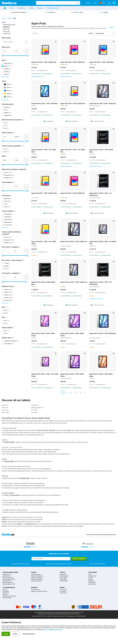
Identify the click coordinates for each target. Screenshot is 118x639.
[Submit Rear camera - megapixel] (26, 251)
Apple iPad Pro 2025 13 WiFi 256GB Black (43, 283)
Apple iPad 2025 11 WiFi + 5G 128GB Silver (43, 151)
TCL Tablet (34, 410)
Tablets (31, 8)
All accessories (92, 584)
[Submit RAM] (26, 160)
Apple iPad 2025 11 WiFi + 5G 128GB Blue (72, 151)
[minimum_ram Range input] (6, 160)
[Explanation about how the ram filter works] (6, 156)
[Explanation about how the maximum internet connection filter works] (23, 120)
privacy (47, 629)
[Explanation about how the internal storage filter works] (14, 132)
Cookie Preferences (70, 616)
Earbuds (90, 579)
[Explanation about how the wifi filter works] (6, 317)
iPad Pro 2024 (9, 442)
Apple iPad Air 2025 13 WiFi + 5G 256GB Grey (102, 243)
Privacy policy (63, 593)
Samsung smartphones (37, 576)
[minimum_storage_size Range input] (6, 137)
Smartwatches (92, 582)
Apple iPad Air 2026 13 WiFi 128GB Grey (102, 103)
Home (3, 18)
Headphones (91, 581)
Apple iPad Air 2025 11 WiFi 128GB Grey (73, 282)
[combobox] (58, 3)
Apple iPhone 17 (7, 574)
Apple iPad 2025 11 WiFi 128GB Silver (43, 62)
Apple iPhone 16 (7, 576)
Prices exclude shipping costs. (75, 612)
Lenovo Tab (6, 31)
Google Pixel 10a (7, 581)
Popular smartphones (10, 572)
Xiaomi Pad (6, 29)
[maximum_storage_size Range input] (18, 137)
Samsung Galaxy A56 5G (9, 579)
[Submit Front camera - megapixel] (26, 277)
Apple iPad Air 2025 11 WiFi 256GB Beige (101, 375)
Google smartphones (36, 581)
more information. (75, 614)
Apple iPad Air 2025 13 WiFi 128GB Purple (43, 335)
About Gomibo (63, 589)
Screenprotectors (92, 576)
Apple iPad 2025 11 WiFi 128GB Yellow (44, 193)
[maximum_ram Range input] (18, 160)
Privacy (44, 616)
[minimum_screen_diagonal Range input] (6, 186)
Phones (33, 572)
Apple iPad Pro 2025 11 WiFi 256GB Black (101, 151)
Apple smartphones (36, 574)
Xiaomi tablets (63, 577)
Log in (94, 3)
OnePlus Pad (6, 33)
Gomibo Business (35, 589)
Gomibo (62, 587)
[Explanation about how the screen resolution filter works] (15, 211)
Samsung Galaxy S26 (8, 577)
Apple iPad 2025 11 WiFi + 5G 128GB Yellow (43, 243)
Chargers (90, 577)
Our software (63, 591)
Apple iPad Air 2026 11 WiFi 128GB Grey (73, 241)
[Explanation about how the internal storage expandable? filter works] (23, 146)
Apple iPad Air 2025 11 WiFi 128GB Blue (44, 103)
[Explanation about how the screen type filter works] (11, 195)
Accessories (21, 8)
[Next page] (85, 392)
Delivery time (6, 593)
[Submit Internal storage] (26, 137)
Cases (89, 574)
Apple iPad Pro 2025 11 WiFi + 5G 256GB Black (100, 283)
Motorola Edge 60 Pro (8, 582)
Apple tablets (63, 574)
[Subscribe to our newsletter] (51, 558)
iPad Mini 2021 (25, 478)
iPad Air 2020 (9, 461)
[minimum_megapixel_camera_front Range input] (6, 277)
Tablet (9, 18)
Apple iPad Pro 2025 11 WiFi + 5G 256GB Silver (100, 194)
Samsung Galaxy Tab (9, 24)
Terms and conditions (58, 616)
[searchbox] (56, 3)
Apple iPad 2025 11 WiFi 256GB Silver (72, 103)
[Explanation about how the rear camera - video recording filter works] (23, 260)
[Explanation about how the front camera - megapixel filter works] (20, 273)
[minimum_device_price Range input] (6, 51)
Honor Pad (5, 407)
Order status (6, 591)
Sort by (91, 33)
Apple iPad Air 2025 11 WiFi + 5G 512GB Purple (44, 375)
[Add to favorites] (55, 42)
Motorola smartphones (37, 579)
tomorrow (105, 534)
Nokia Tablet (5, 412)
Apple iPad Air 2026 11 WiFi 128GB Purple (72, 375)
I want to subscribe (78, 559)
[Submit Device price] (26, 51)
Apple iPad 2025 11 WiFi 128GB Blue (101, 62)
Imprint (49, 616)
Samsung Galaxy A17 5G (9, 584)
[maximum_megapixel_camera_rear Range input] (18, 251)
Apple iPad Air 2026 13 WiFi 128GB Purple (72, 335)
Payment (5, 589)
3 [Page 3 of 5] (71, 392)
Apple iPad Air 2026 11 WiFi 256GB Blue (102, 333)
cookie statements (57, 629)
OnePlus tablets (64, 581)
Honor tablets (63, 579)
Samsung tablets (64, 576)
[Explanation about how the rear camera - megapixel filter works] (20, 247)
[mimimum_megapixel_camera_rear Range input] (6, 251)
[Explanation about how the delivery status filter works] (13, 338)
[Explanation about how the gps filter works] (6, 307)
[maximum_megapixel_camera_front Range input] (18, 277)
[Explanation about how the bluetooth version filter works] (15, 286)
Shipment (5, 594)
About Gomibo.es (37, 616)
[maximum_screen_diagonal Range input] (18, 186)
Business (88, 3)
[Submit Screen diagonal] (26, 186)
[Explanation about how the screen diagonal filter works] (14, 182)
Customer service (52, 8)
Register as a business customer (39, 591)
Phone (12, 8)
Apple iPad (5, 405)
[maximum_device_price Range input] (18, 51)
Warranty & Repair (7, 597)
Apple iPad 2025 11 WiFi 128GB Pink (72, 62)
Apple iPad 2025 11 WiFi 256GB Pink (72, 193)
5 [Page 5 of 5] (80, 392)
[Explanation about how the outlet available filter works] (13, 327)
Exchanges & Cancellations (9, 596)
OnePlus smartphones (36, 577)
